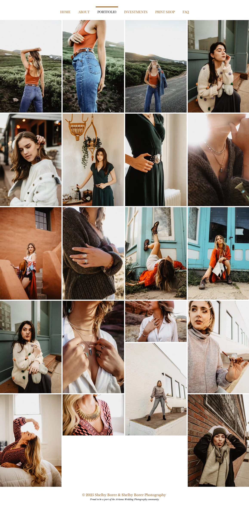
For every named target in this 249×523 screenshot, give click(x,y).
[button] (135, 9)
